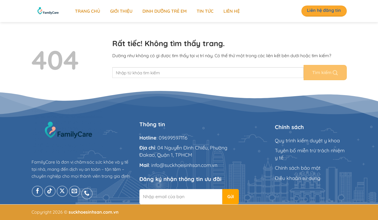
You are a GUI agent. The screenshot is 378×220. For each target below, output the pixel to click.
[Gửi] (325, 72)
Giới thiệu (121, 11)
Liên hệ (231, 11)
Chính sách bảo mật (297, 168)
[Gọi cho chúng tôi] (87, 193)
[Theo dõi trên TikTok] (50, 191)
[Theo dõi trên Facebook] (37, 191)
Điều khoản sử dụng (297, 178)
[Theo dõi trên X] (62, 191)
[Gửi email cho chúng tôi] (74, 191)
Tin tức (205, 11)
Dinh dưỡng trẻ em (164, 11)
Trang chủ (87, 11)
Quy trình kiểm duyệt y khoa (307, 140)
